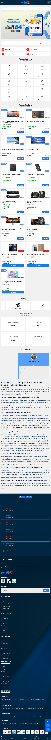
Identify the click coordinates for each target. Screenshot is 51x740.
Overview (4, 620)
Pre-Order (4, 641)
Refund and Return (6, 611)
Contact (3, 632)
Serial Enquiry (5, 658)
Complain (4, 648)
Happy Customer (5, 653)
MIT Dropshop (5, 676)
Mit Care (3, 673)
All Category (47, 61)
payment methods (6, 655)
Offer (3, 671)
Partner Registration (6, 651)
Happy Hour (4, 669)
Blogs (3, 630)
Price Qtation (5, 643)
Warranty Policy (5, 606)
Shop (3, 666)
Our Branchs (4, 623)
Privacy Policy (5, 608)
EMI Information (5, 603)
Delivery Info (4, 618)
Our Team (4, 628)
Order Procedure (5, 615)
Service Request (5, 646)
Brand (3, 625)
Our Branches (5, 681)
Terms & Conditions (6, 613)
